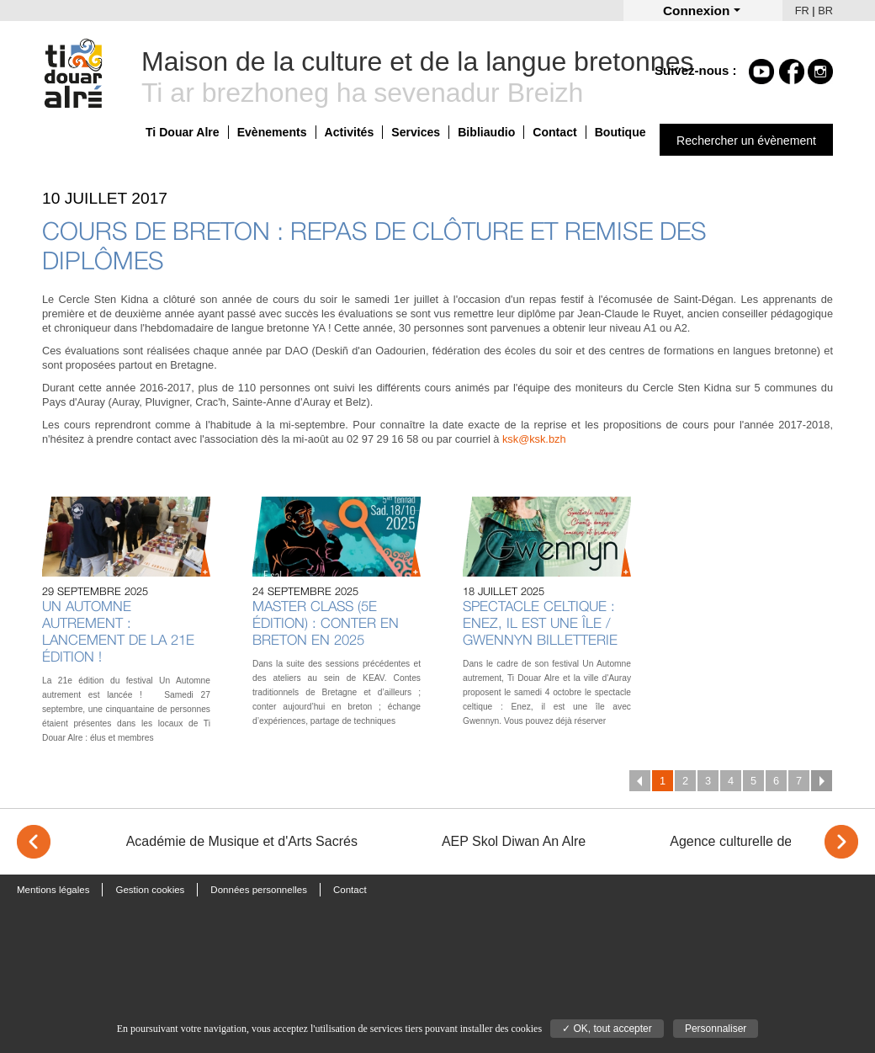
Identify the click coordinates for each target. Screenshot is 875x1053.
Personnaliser (715, 1028)
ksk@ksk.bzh (534, 439)
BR (825, 10)
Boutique (620, 132)
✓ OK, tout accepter (607, 1028)
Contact (554, 132)
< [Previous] (33, 842)
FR (802, 10)
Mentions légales (53, 890)
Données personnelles (258, 890)
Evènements (272, 132)
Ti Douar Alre (183, 132)
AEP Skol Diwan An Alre (514, 841)
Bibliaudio (486, 132)
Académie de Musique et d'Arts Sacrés (242, 841)
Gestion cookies (149, 890)
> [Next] (841, 842)
